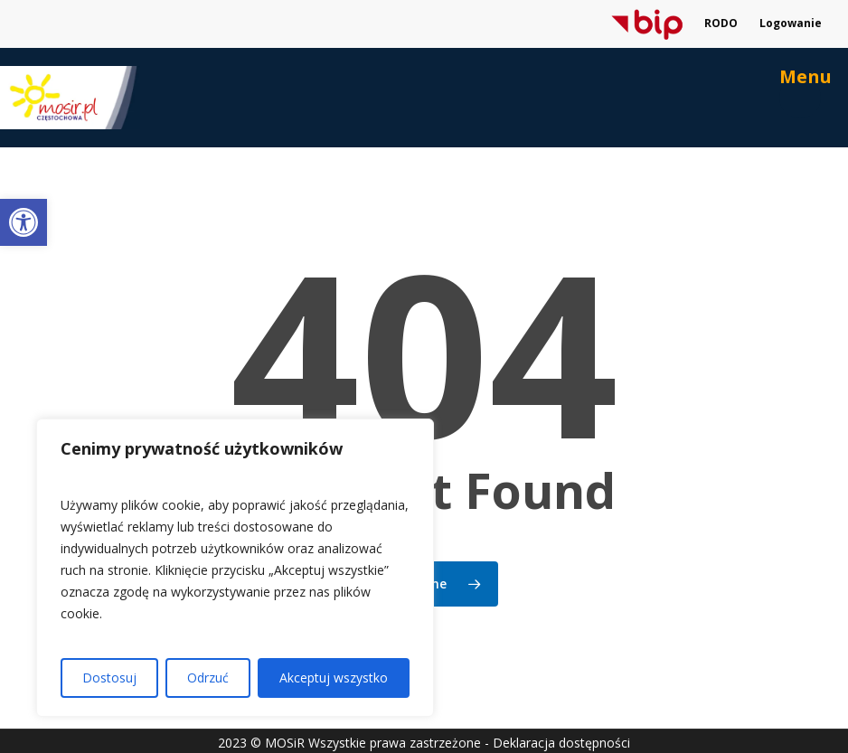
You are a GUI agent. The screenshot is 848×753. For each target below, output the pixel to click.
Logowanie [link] (790, 23)
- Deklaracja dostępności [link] (557, 742)
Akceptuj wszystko (333, 677)
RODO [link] (721, 23)
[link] (23, 222)
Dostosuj (109, 677)
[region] (235, 568)
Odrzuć (208, 677)
